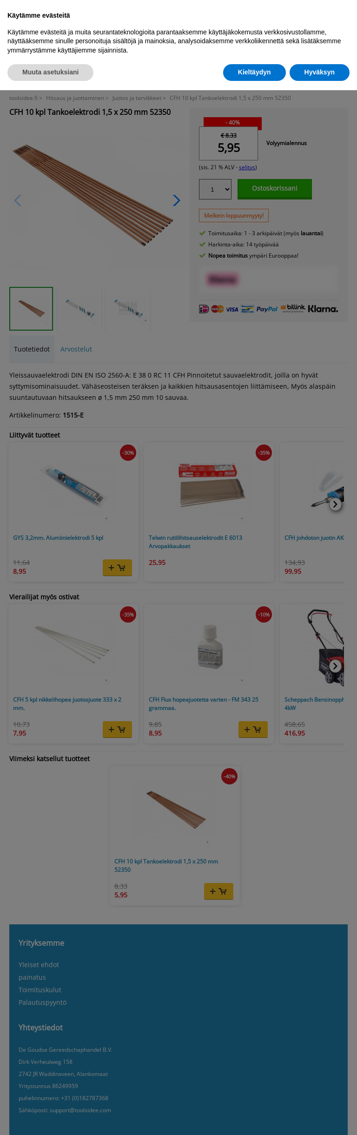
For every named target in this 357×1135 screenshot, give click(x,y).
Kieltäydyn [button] (254, 72)
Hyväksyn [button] (319, 72)
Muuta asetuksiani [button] (50, 72)
